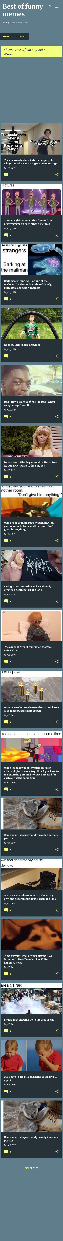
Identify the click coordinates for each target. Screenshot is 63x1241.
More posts (31, 1168)
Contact (21, 36)
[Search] (50, 7)
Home (6, 36)
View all (8, 54)
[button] (57, 175)
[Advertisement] (31, 91)
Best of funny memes (23, 10)
